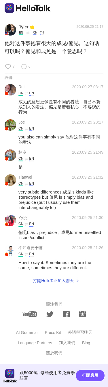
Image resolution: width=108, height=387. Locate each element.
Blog (86, 343)
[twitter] (50, 314)
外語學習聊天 (80, 332)
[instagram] (82, 314)
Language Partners (35, 343)
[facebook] (66, 314)
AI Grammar (27, 332)
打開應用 (90, 375)
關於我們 (54, 353)
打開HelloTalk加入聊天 (53, 280)
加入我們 (67, 342)
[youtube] (29, 314)
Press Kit (53, 332)
